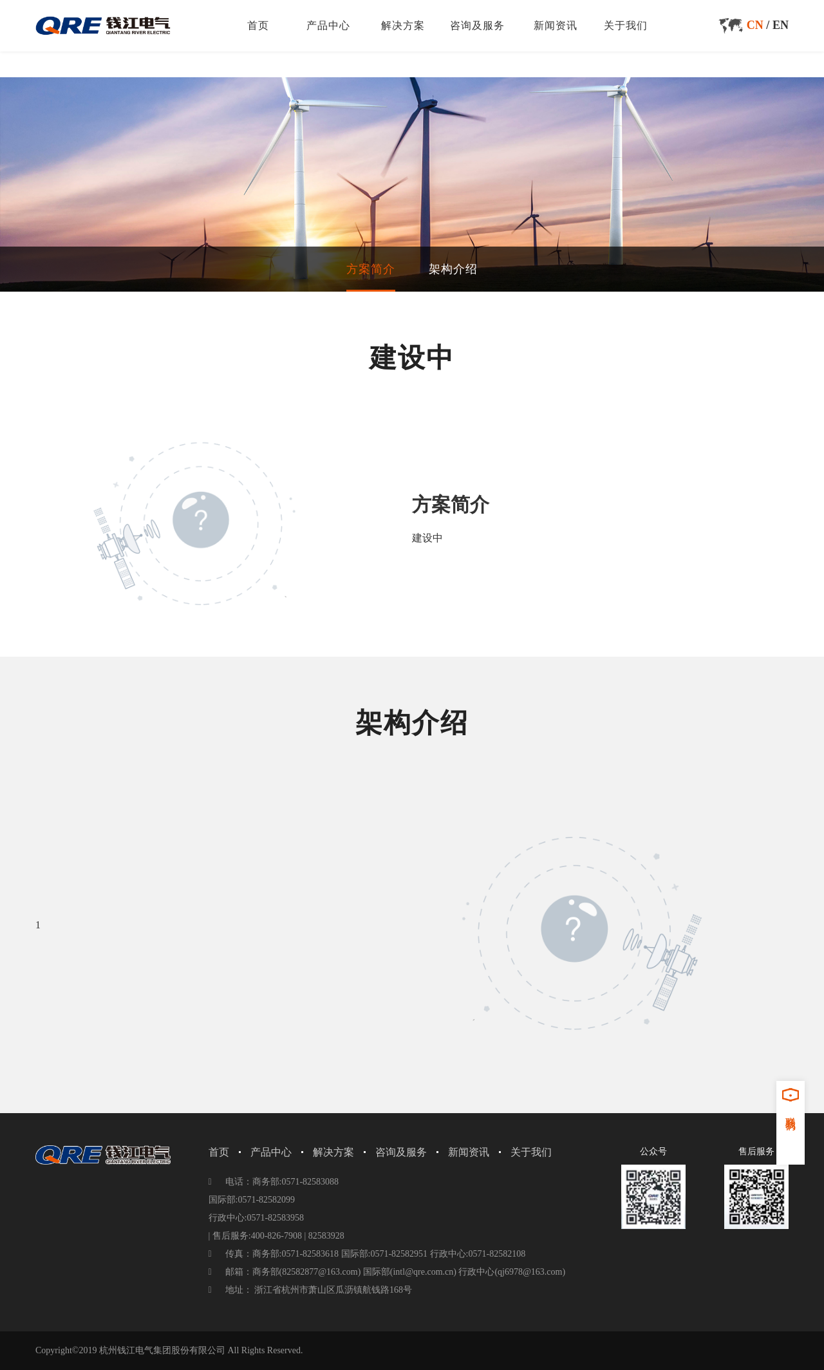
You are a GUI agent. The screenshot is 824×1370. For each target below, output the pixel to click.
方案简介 (370, 269)
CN (755, 25)
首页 (258, 25)
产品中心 (328, 25)
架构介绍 (453, 269)
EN (780, 25)
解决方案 (403, 25)
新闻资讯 (555, 25)
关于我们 (626, 25)
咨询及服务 (477, 25)
